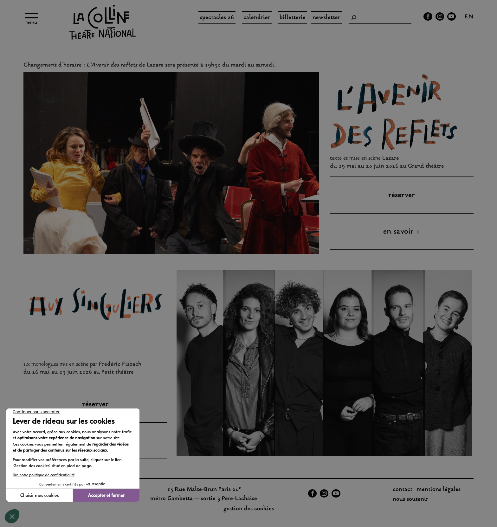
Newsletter (326, 18)
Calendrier (256, 18)
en (469, 17)
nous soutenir (410, 499)
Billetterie (293, 18)
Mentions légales (439, 489)
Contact (402, 489)
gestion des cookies (248, 509)
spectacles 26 (217, 18)
